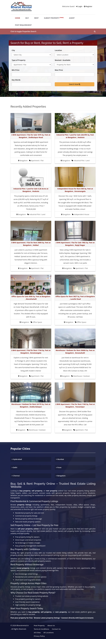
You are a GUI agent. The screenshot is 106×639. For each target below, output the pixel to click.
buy (27, 18)
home (17, 18)
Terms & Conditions (41, 629)
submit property (54, 18)
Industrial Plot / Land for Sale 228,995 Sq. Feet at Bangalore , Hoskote (75, 136)
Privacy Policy (39, 636)
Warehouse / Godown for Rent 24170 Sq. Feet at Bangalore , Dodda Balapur (30, 405)
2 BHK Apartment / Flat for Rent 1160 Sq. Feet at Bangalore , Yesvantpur (75, 405)
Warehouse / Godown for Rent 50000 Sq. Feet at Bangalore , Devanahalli (75, 351)
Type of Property (18, 60)
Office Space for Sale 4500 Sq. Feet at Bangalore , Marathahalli (30, 297)
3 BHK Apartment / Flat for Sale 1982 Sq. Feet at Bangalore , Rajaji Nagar (75, 243)
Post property (39, 625)
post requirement (23, 25)
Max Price (59, 70)
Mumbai (60, 459)
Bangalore (60, 476)
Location (58, 50)
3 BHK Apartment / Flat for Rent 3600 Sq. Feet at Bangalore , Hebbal (31, 243)
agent (72, 18)
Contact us (56, 629)
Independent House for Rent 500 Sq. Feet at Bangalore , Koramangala (75, 190)
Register (88, 6)
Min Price (15, 70)
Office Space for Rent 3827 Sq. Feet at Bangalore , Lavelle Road (75, 297)
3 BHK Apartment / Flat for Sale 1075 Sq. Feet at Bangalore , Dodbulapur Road (30, 136)
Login (79, 6)
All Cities (37, 632)
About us (51, 625)
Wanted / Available (62, 60)
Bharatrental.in (23, 625)
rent (36, 18)
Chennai (16, 476)
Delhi (14, 467)
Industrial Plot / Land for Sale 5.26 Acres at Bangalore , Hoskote (30, 190)
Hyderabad (17, 459)
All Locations (48, 632)
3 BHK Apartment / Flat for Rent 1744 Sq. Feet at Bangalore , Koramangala (31, 351)
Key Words (16, 80)
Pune (58, 467)
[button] (53, 31)
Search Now (74, 84)
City (13, 50)
